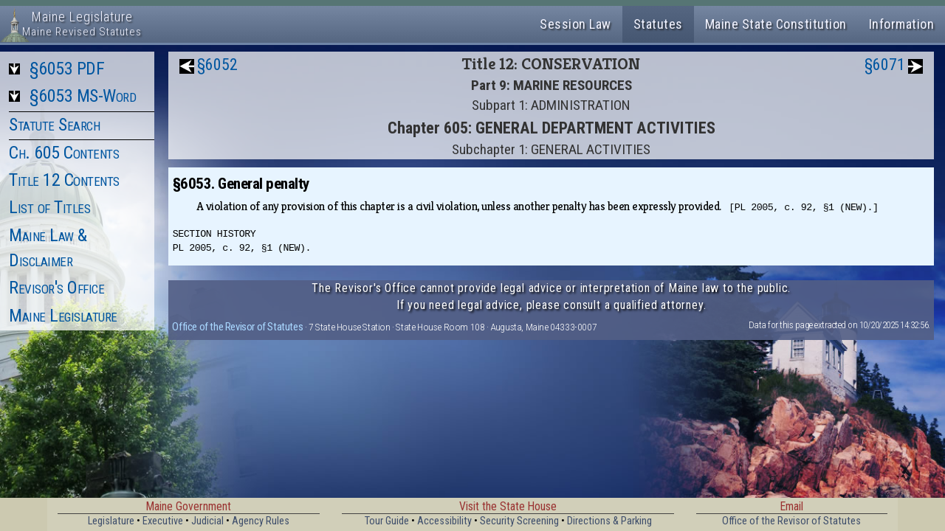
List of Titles (49, 207)
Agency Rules (260, 521)
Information (902, 24)
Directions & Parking (609, 521)
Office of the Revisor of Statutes (237, 326)
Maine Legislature (63, 315)
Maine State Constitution (776, 24)
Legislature (111, 521)
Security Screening (519, 521)
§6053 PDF (67, 68)
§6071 (885, 64)
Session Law (575, 24)
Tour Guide (387, 521)
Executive (162, 521)
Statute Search (54, 124)
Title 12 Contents (64, 180)
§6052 (217, 64)
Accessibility (444, 521)
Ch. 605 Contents (64, 152)
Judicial (207, 521)
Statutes (658, 24)
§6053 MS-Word (83, 96)
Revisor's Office (56, 287)
